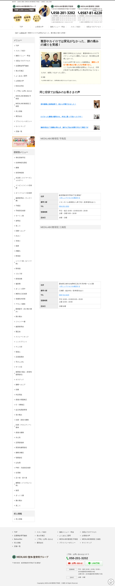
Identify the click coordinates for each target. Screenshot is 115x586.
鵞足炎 (18, 331)
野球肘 (18, 256)
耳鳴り (18, 241)
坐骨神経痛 (20, 173)
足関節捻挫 (20, 442)
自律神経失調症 (21, 162)
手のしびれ (20, 362)
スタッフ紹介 (75, 27)
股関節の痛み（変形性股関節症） (24, 373)
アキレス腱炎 (20, 304)
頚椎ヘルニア (20, 231)
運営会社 (19, 116)
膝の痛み (19, 500)
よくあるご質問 (21, 76)
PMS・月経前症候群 (23, 468)
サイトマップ (20, 126)
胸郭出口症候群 (21, 294)
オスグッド (20, 379)
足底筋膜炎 (20, 357)
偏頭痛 (18, 284)
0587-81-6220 (64, 295)
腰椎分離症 (20, 452)
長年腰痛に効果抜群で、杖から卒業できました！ (58, 104)
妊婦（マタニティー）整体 (24, 426)
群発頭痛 (19, 279)
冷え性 (18, 437)
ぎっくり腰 (20, 495)
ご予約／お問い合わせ (24, 91)
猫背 (17, 490)
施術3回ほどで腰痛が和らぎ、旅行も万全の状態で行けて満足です (64, 127)
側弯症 (18, 221)
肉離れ (18, 251)
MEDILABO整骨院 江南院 (23, 105)
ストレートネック (22, 337)
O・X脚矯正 (20, 405)
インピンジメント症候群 (24, 187)
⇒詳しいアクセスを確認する (69, 198)
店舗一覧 (19, 131)
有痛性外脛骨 (20, 299)
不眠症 (18, 206)
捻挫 (17, 246)
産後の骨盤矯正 (21, 399)
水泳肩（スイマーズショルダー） (24, 179)
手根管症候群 (20, 211)
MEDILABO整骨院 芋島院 (23, 97)
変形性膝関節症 (21, 447)
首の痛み (19, 415)
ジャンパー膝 (20, 321)
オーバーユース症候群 (24, 193)
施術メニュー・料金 (57, 27)
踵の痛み (19, 316)
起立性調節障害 (21, 410)
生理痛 (18, 473)
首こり (18, 226)
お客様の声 (39, 27)
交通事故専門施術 (22, 66)
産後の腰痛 (20, 432)
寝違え (18, 352)
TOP (21, 27)
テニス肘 (19, 347)
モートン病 (20, 216)
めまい (18, 236)
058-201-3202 (64, 206)
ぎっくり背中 (20, 289)
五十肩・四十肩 (21, 478)
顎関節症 (19, 458)
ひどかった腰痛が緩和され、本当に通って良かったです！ (62, 117)
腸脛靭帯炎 (20, 327)
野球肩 (18, 268)
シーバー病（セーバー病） (24, 262)
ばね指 (18, 463)
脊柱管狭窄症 (20, 157)
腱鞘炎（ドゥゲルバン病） (24, 484)
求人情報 (19, 111)
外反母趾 (19, 395)
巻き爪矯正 (20, 71)
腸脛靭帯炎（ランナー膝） (24, 199)
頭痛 (17, 389)
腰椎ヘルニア (20, 384)
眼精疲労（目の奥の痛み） (24, 310)
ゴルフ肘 (19, 274)
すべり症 (19, 367)
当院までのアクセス (93, 27)
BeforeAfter (20, 86)
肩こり (18, 505)
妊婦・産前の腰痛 (22, 420)
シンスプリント (21, 342)
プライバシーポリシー (24, 121)
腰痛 (17, 167)
